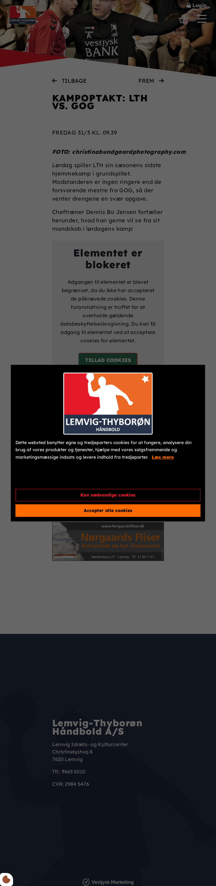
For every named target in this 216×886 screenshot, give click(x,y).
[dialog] (108, 443)
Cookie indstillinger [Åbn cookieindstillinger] (38, 478)
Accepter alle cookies (108, 510)
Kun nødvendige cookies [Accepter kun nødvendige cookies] (107, 495)
